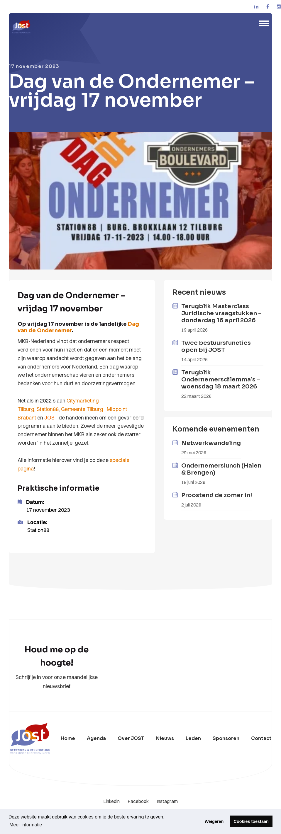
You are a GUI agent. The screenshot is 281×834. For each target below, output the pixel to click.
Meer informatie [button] (25, 824)
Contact (261, 738)
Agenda (96, 738)
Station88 (48, 409)
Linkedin (112, 801)
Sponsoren (226, 738)
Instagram (167, 801)
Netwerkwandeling (211, 443)
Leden (193, 738)
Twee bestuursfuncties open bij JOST (216, 346)
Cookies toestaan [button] (251, 821)
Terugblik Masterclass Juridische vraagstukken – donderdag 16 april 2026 (221, 313)
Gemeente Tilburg (82, 409)
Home (68, 738)
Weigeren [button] (214, 821)
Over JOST (131, 738)
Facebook (139, 801)
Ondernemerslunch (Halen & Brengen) (221, 469)
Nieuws (165, 738)
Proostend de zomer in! (216, 495)
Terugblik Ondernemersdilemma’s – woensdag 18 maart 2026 (220, 379)
